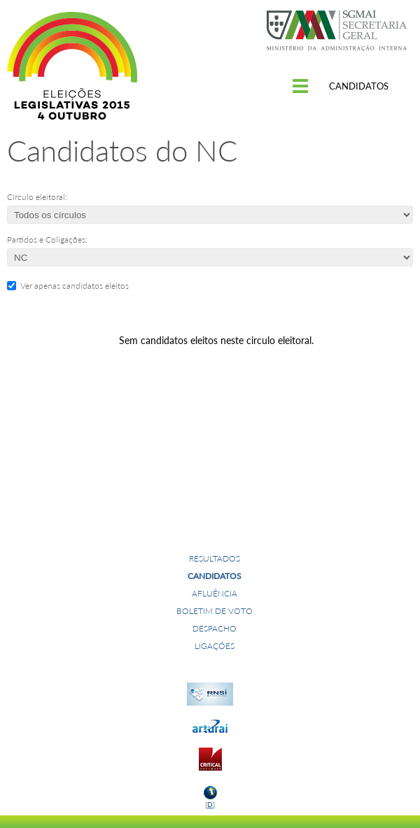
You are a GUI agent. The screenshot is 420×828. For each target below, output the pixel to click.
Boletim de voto (214, 611)
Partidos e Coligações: (47, 239)
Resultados (214, 558)
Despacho (214, 628)
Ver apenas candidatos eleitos (72, 285)
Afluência (214, 593)
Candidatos (214, 576)
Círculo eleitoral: (37, 197)
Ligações (214, 646)
